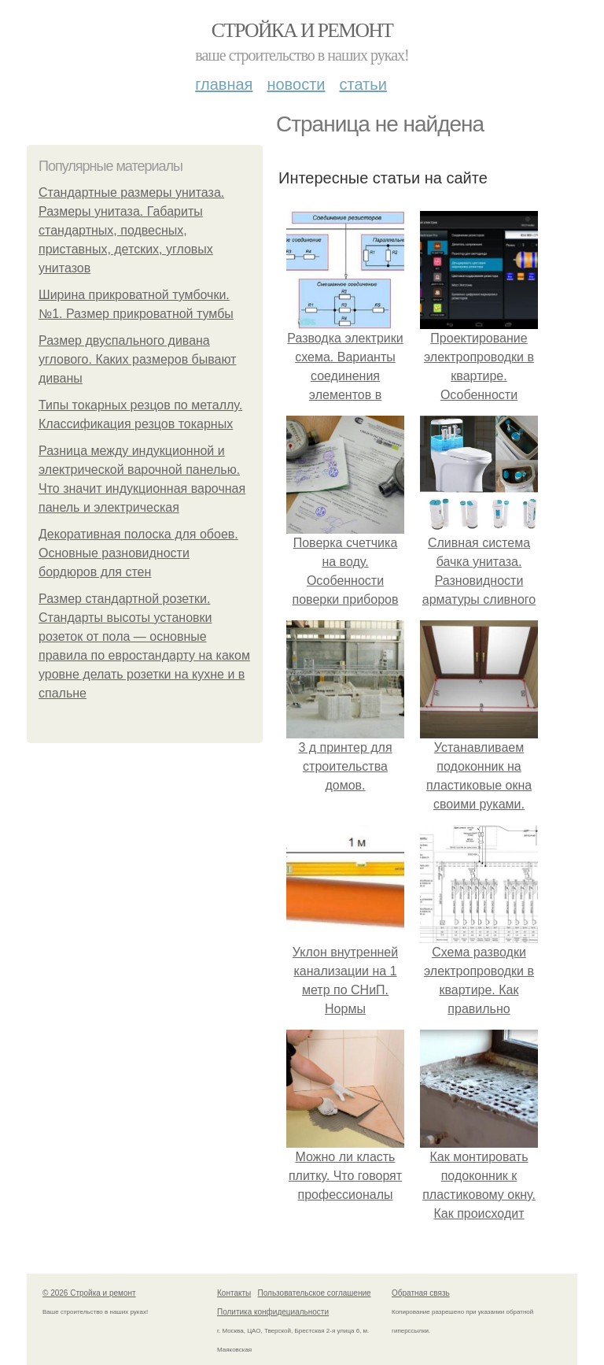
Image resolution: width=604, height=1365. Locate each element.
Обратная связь (421, 1293)
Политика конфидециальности (273, 1312)
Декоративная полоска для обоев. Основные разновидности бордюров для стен (138, 553)
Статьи (362, 84)
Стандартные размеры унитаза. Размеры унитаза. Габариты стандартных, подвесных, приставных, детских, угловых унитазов (131, 230)
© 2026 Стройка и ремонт (89, 1293)
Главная (223, 84)
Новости (296, 84)
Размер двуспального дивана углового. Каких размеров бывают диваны (137, 359)
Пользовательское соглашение (314, 1293)
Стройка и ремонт (302, 30)
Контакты (234, 1293)
